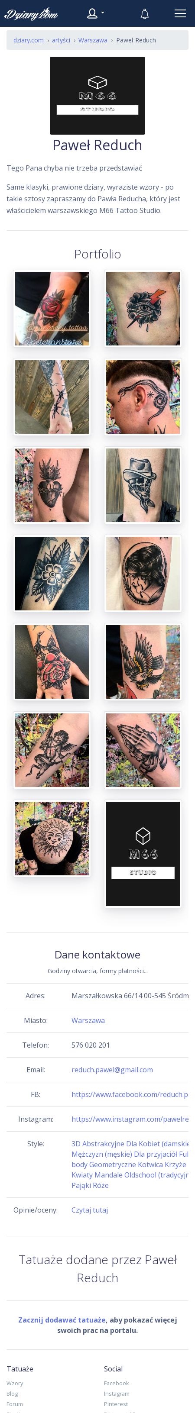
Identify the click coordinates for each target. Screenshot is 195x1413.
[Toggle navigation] (180, 13)
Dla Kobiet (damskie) (159, 1143)
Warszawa (88, 1020)
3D (76, 1143)
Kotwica (150, 1164)
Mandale (108, 1175)
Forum (14, 1404)
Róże (101, 1185)
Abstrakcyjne (103, 1143)
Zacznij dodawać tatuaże (62, 1320)
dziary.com (28, 40)
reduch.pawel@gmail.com (112, 1069)
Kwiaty (82, 1175)
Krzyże (175, 1164)
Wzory (14, 1383)
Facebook (116, 1383)
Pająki (81, 1185)
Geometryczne (112, 1164)
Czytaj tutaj (90, 1210)
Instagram (117, 1393)
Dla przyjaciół (155, 1154)
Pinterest (116, 1404)
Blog (12, 1393)
